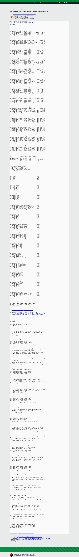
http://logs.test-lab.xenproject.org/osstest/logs (22, 310)
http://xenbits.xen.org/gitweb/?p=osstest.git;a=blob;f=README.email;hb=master (28, 313)
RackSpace (27, 554)
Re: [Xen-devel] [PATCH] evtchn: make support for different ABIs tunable (29, 537)
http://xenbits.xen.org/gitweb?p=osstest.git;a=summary (23, 318)
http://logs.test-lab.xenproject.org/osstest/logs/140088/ (22, 22)
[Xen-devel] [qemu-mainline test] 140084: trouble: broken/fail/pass (29, 539)
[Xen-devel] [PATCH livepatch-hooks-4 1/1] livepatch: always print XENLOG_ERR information (35, 538)
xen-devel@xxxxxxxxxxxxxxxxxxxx (19, 14)
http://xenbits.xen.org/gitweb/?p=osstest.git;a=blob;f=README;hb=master (27, 314)
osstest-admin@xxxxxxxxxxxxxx (30, 14)
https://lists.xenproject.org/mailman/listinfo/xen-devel (22, 533)
